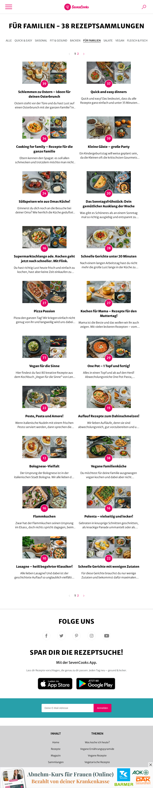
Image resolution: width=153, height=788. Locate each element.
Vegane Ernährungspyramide (97, 749)
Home (55, 742)
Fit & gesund (58, 40)
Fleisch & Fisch (137, 40)
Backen (75, 40)
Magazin (56, 755)
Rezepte (55, 749)
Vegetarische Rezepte (97, 762)
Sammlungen (56, 762)
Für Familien (92, 40)
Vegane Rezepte (97, 755)
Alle (9, 40)
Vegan (119, 40)
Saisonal (41, 40)
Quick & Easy (23, 40)
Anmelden (102, 708)
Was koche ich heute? (97, 742)
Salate (108, 40)
